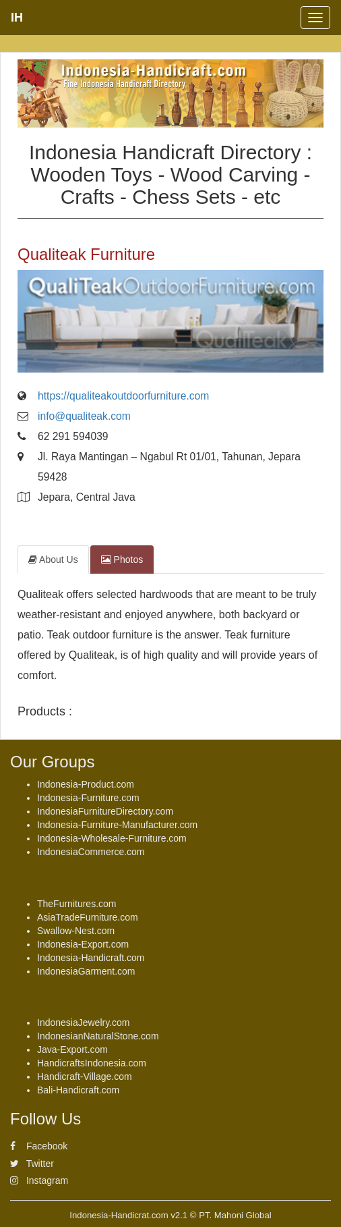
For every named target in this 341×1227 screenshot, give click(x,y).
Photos (122, 559)
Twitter (32, 1163)
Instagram (39, 1180)
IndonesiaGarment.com (86, 971)
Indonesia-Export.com (83, 944)
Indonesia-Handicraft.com (91, 957)
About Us (53, 559)
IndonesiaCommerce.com (91, 851)
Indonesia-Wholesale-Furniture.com (112, 838)
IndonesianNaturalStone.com (98, 1036)
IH (17, 17)
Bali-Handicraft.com (78, 1090)
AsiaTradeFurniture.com (87, 917)
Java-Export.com (72, 1049)
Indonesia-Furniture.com (88, 797)
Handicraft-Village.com (84, 1076)
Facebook (38, 1146)
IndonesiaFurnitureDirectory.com (105, 811)
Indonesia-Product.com (85, 784)
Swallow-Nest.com (76, 930)
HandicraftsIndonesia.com (91, 1063)
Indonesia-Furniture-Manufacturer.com (117, 824)
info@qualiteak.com (84, 416)
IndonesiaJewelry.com (83, 1022)
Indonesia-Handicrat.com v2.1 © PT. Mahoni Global (170, 1215)
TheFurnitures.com (76, 903)
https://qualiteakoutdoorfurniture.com (123, 396)
